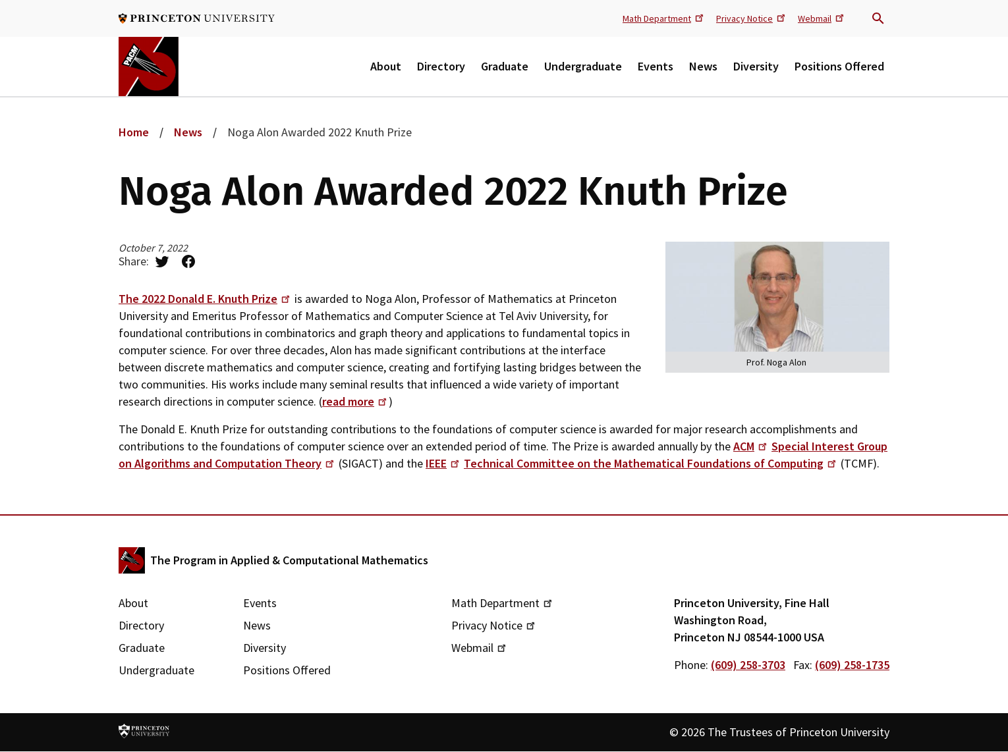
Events (655, 66)
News (703, 66)
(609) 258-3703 (748, 664)
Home (134, 132)
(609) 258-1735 (852, 664)
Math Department (664, 17)
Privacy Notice (751, 17)
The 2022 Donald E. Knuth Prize (205, 298)
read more (355, 401)
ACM (751, 446)
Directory (441, 66)
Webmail (822, 17)
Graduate (504, 66)
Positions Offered (839, 66)
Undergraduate (583, 66)
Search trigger (878, 18)
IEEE (443, 463)
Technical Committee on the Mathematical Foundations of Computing (651, 463)
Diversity (756, 66)
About (385, 66)
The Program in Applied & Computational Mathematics (289, 560)
